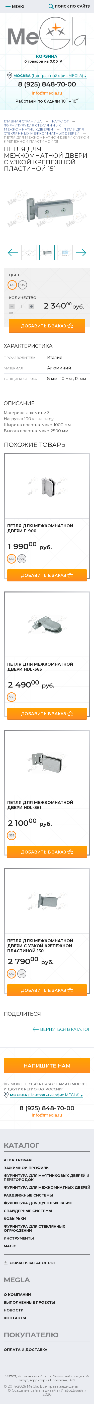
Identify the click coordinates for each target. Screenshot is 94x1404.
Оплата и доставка (25, 1349)
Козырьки (15, 1218)
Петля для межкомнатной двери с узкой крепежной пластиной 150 (40, 946)
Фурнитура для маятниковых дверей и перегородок (46, 1177)
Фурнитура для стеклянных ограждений (34, 1228)
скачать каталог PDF (33, 1263)
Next (81, 252)
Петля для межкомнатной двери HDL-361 (40, 805)
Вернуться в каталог (65, 1029)
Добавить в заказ (43, 326)
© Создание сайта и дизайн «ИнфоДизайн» (47, 1390)
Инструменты (19, 1238)
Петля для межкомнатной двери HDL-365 (40, 667)
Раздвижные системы (28, 1195)
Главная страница (23, 121)
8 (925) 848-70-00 (47, 84)
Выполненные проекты (29, 1302)
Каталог (60, 121)
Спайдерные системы (28, 1211)
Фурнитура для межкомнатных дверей (47, 1187)
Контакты (15, 1318)
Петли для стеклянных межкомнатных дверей (44, 131)
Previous (13, 252)
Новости (14, 1310)
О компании (17, 1294)
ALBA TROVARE (19, 1160)
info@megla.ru (47, 93)
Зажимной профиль (26, 1168)
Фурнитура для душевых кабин (38, 1203)
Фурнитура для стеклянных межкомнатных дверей (32, 127)
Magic (10, 1246)
